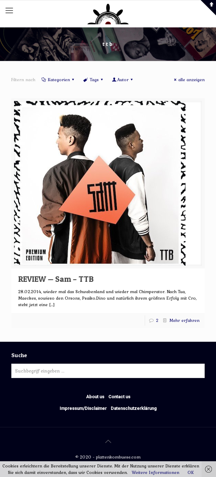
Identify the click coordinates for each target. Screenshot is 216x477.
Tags (93, 79)
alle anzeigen (188, 79)
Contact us (119, 396)
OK (191, 472)
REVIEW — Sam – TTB (56, 279)
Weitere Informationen (155, 472)
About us (95, 396)
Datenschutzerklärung (134, 408)
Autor (123, 79)
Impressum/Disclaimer (83, 408)
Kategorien (58, 79)
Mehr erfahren (184, 320)
